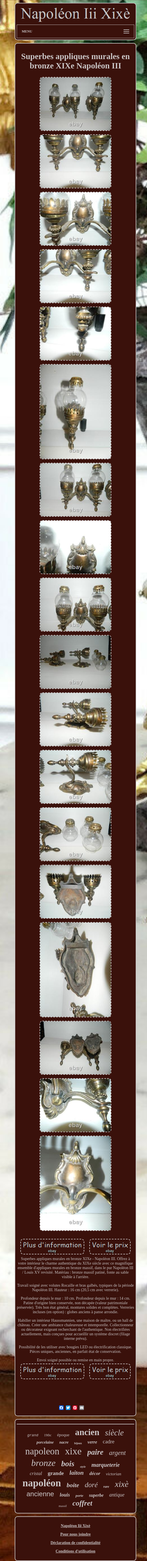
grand (32, 1435)
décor (94, 1473)
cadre (108, 1441)
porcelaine (45, 1442)
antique (116, 1495)
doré (91, 1485)
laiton (77, 1472)
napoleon (42, 1451)
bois (68, 1463)
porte (79, 1495)
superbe (96, 1495)
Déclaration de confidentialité (76, 1543)
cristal (36, 1473)
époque (63, 1435)
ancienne (40, 1494)
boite (73, 1485)
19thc (47, 1435)
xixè (121, 1484)
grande (56, 1473)
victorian (113, 1474)
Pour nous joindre (75, 1534)
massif (63, 1506)
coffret (82, 1503)
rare (106, 1487)
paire (95, 1452)
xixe (73, 1451)
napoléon (42, 1483)
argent (117, 1452)
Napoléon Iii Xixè (75, 1526)
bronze (43, 1463)
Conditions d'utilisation (75, 1551)
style (83, 1466)
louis (65, 1495)
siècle (114, 1432)
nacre (64, 1442)
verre (92, 1442)
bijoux (78, 1443)
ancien (87, 1432)
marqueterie (105, 1465)
